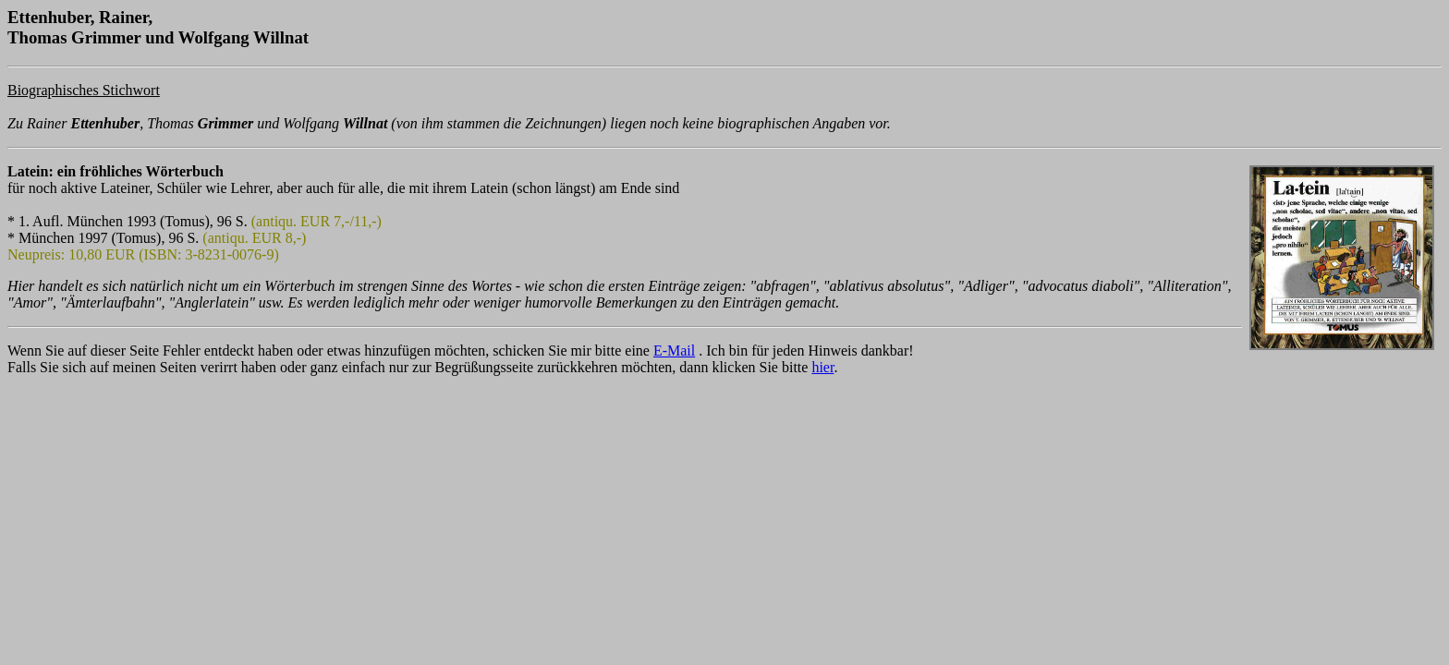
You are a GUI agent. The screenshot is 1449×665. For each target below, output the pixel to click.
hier (822, 367)
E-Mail (674, 350)
